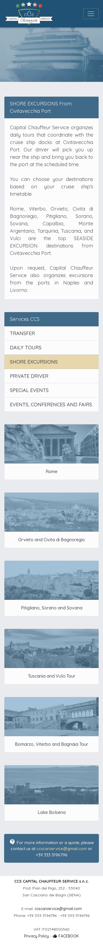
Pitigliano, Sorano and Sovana (51, 608)
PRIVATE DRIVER (29, 376)
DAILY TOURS (25, 347)
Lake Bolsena (52, 812)
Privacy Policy (36, 936)
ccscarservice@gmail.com (62, 848)
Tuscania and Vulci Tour (51, 676)
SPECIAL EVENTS (29, 390)
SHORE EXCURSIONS (34, 362)
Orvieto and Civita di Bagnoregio (51, 539)
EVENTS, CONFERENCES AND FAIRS (51, 404)
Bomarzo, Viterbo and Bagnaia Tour (51, 744)
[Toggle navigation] (91, 13)
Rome (51, 471)
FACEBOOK (65, 936)
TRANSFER (22, 333)
